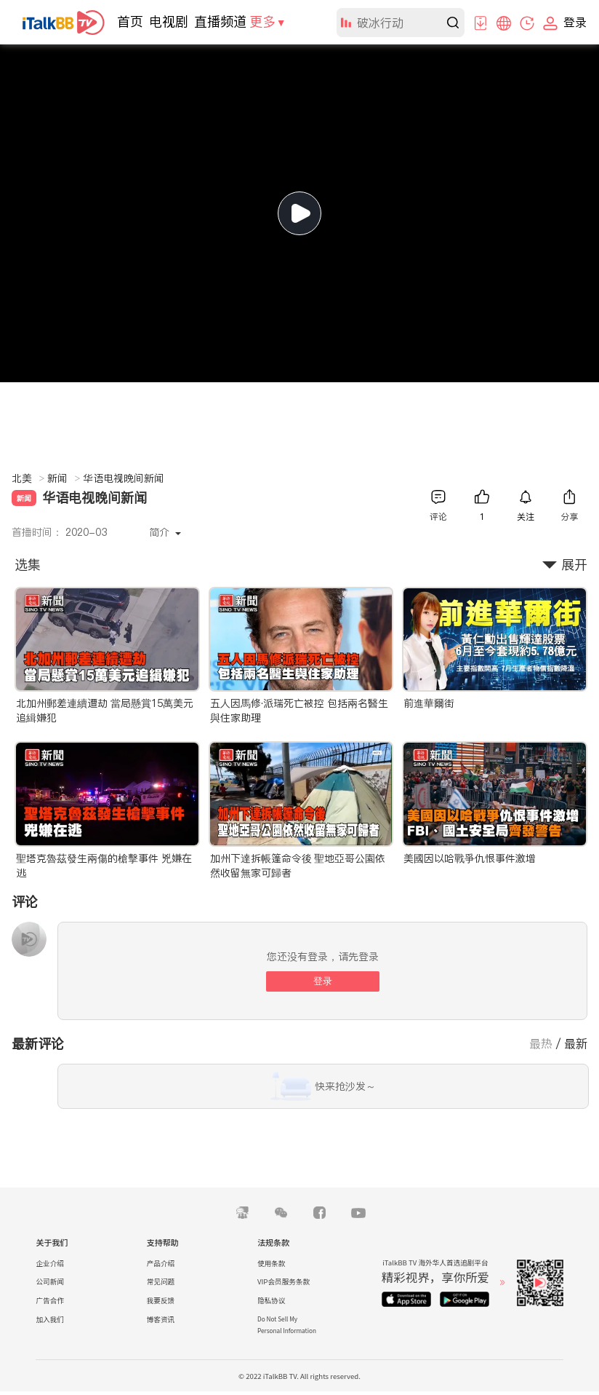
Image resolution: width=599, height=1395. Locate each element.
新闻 (63, 478)
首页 (130, 21)
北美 (28, 478)
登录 (322, 981)
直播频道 (220, 21)
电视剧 (168, 21)
